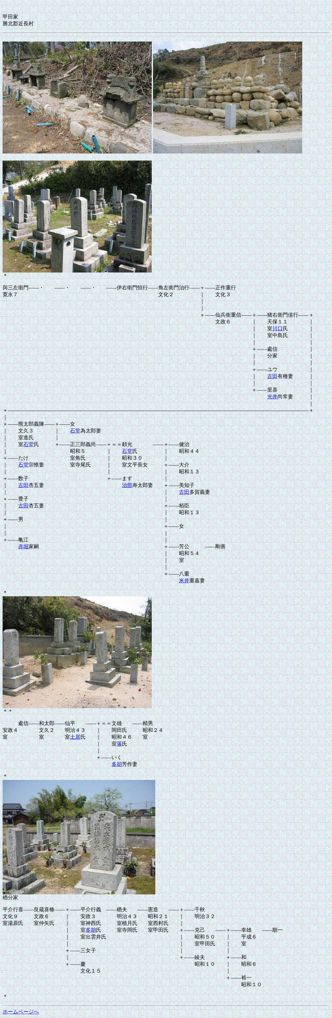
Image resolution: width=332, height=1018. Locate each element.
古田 (272, 376)
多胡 (117, 764)
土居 (75, 737)
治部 (127, 485)
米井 (184, 580)
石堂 (75, 430)
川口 (277, 328)
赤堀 (23, 546)
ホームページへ (21, 1011)
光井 (272, 396)
